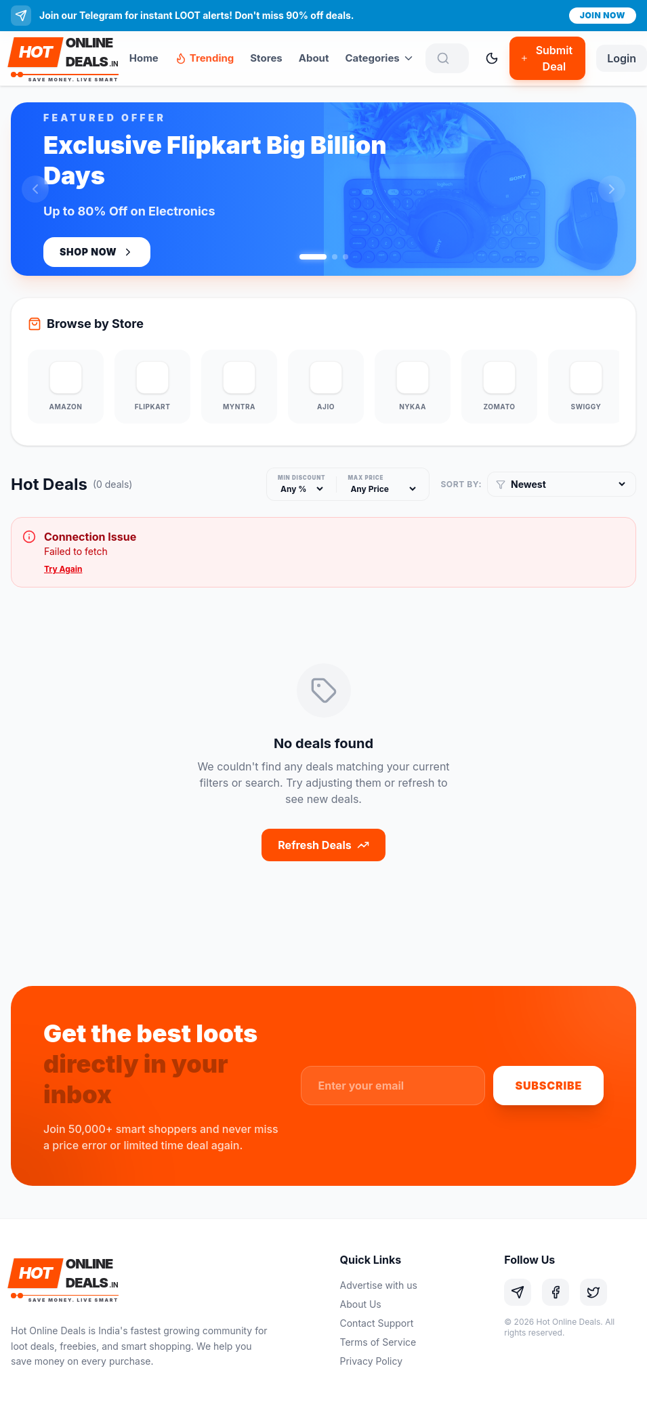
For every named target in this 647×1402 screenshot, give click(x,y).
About (314, 57)
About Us (360, 1304)
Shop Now (97, 252)
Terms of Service (378, 1342)
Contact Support (377, 1323)
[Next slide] (611, 189)
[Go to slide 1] (313, 257)
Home (144, 57)
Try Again (63, 569)
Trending (204, 57)
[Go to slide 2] (334, 257)
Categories (379, 57)
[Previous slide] (35, 189)
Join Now (602, 15)
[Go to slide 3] (345, 257)
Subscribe (548, 1085)
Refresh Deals (323, 845)
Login (621, 58)
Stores (266, 57)
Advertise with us (378, 1285)
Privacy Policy (371, 1361)
